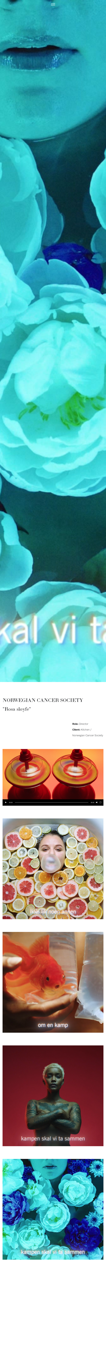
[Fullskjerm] (100, 802)
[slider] (52, 802)
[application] (53, 777)
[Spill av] (5, 802)
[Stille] (96, 802)
